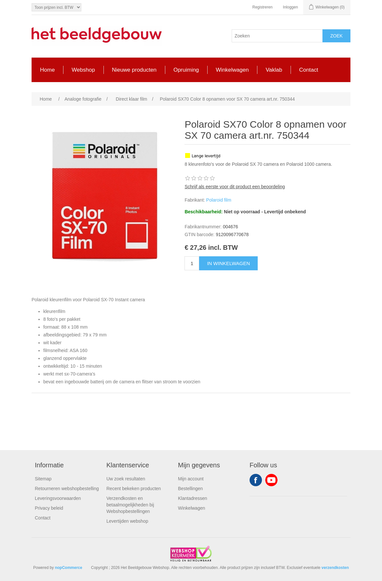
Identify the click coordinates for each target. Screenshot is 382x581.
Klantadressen (192, 498)
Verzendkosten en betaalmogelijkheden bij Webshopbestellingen (130, 505)
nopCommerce (68, 567)
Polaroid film (218, 200)
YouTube (271, 480)
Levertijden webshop (127, 521)
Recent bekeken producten (133, 488)
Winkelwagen (191, 508)
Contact (42, 517)
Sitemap (43, 478)
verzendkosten (335, 567)
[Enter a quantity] (191, 263)
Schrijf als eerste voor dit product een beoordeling (234, 186)
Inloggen (290, 7)
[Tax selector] (56, 7)
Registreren (262, 7)
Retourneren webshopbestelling (67, 488)
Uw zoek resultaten (125, 478)
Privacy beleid (49, 508)
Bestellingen (190, 488)
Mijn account (191, 478)
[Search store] (277, 35)
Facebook (256, 480)
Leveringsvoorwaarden (58, 498)
